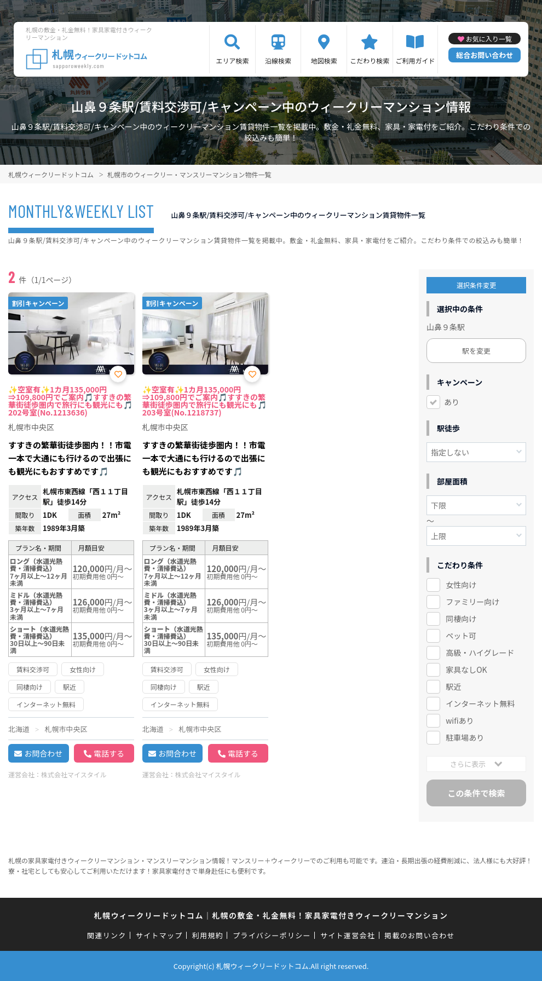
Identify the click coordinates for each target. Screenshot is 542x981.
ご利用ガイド (415, 60)
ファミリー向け (472, 601)
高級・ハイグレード (480, 652)
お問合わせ (43, 753)
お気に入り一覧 (489, 38)
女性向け (461, 584)
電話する (109, 753)
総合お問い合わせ (484, 55)
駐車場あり (465, 737)
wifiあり (460, 720)
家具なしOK (466, 669)
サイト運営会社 (347, 935)
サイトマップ (159, 935)
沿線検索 (278, 60)
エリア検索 (232, 60)
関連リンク (106, 935)
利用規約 (207, 935)
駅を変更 (476, 350)
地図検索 (324, 60)
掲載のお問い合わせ (419, 935)
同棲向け (461, 618)
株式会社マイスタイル (74, 774)
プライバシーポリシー (272, 935)
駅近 (453, 686)
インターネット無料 (480, 703)
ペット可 (461, 635)
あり (451, 401)
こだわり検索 (369, 60)
